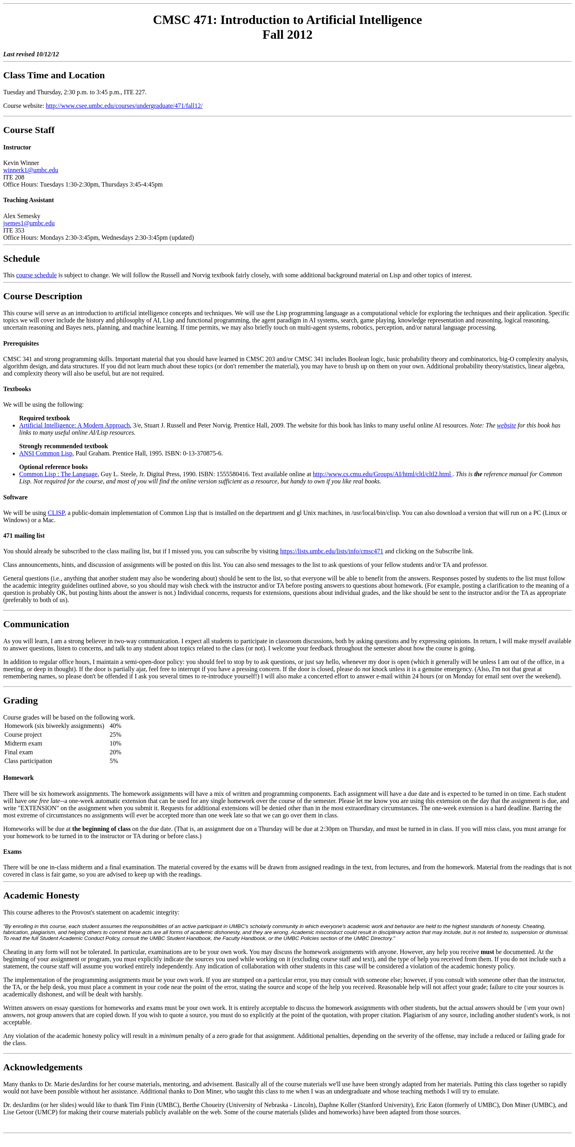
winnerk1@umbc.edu (30, 170)
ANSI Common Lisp (45, 453)
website (506, 425)
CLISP (56, 512)
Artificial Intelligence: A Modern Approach (74, 425)
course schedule (36, 275)
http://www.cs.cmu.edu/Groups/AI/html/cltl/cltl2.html (383, 474)
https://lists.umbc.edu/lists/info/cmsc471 (331, 551)
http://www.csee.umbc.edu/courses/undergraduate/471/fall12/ (124, 105)
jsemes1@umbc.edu (29, 223)
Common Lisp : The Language (58, 474)
